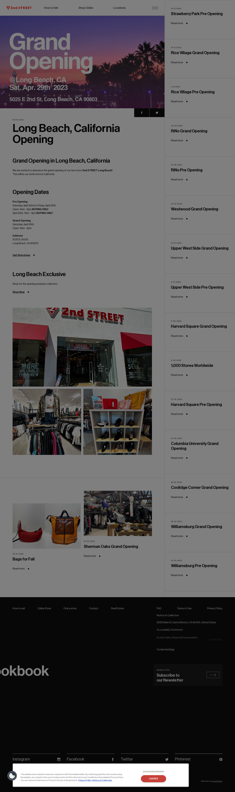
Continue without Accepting (153, 771)
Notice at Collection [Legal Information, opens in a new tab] (102, 780)
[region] (101, 775)
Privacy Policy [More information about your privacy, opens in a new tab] (85, 780)
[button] (12, 776)
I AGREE (153, 778)
